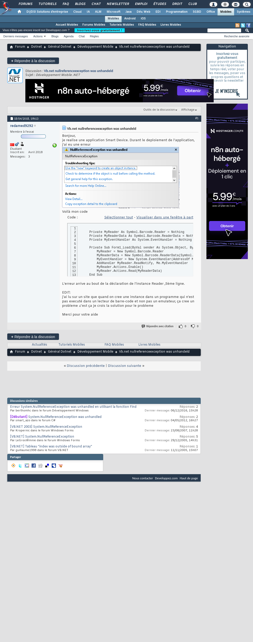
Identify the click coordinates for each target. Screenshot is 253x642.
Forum (20, 47)
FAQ (65, 4)
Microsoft (113, 12)
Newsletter (117, 4)
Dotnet (36, 47)
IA (88, 12)
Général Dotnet (59, 47)
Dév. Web (143, 12)
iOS (143, 18)
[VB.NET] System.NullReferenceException (42, 437)
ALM (98, 12)
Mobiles (226, 12)
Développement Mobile (95, 47)
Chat (96, 4)
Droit (177, 4)
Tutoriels (47, 4)
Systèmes (243, 12)
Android (130, 18)
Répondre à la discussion (33, 61)
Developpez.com (166, 478)
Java (128, 12)
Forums (25, 4)
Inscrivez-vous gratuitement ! (99, 30)
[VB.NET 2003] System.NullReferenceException (46, 427)
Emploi (140, 4)
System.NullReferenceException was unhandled (65, 417)
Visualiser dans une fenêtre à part (164, 217)
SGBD (197, 12)
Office (210, 12)
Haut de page (189, 478)
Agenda (68, 36)
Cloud (77, 12)
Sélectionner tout (118, 217)
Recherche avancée (236, 36)
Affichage (188, 110)
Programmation (177, 12)
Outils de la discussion (159, 110)
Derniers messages (15, 36)
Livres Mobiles (170, 25)
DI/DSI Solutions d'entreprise (47, 12)
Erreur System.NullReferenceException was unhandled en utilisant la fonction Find (73, 407)
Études (159, 4)
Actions (38, 36)
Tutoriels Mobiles (121, 25)
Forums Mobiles (93, 25)
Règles (94, 36)
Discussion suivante (124, 366)
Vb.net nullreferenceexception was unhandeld (78, 71)
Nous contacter (142, 478)
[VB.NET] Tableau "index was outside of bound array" (51, 447)
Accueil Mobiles (67, 25)
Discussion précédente (86, 366)
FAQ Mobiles (147, 25)
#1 (196, 118)
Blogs (80, 4)
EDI (158, 12)
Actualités (39, 345)
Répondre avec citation (158, 326)
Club (192, 4)
